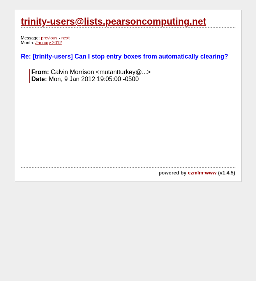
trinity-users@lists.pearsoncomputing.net (113, 21)
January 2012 (48, 42)
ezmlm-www (202, 173)
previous (49, 38)
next (65, 38)
